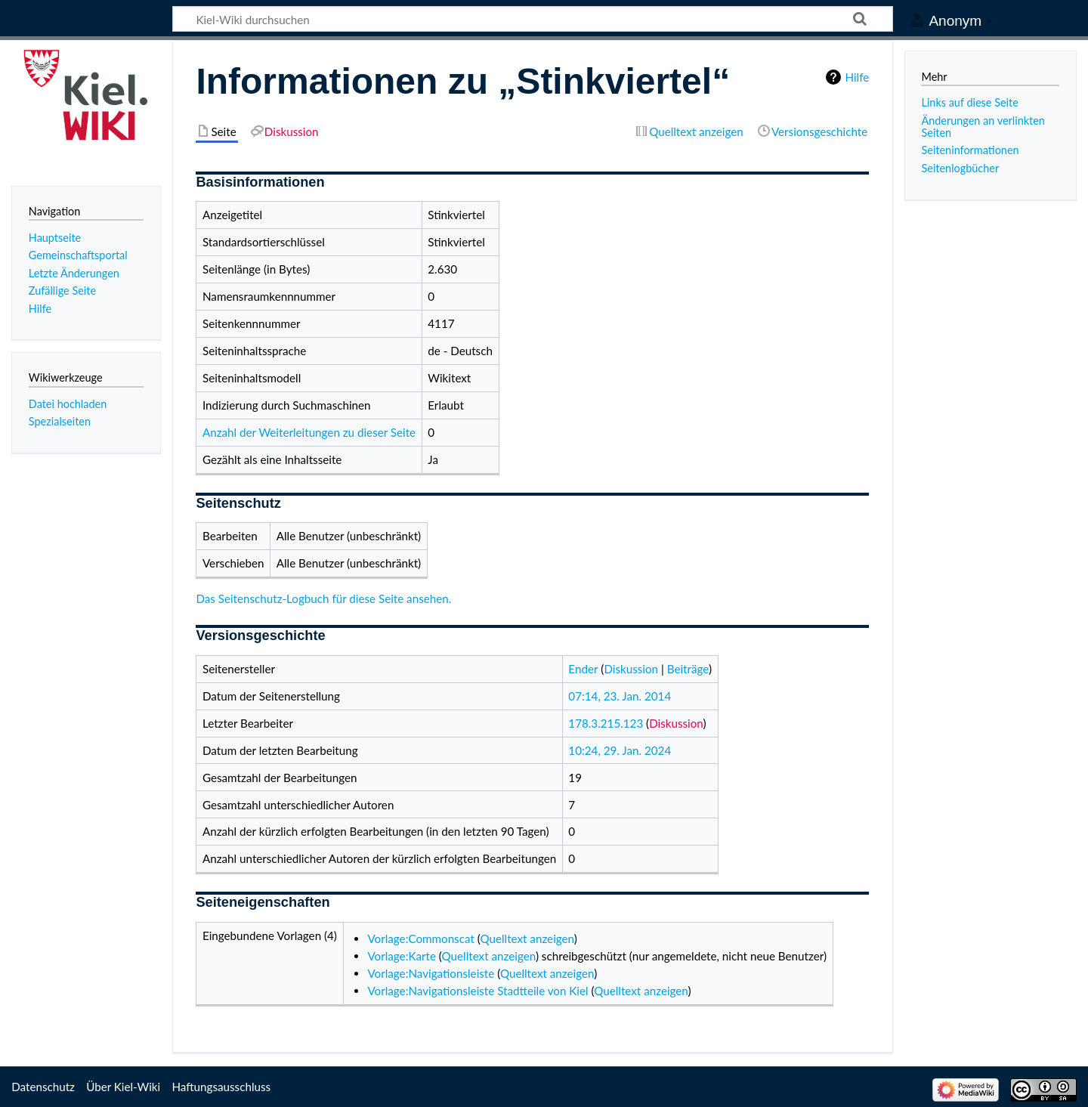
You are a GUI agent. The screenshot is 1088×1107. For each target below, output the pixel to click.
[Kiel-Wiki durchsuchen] (532, 19)
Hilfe (857, 77)
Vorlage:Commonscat (420, 938)
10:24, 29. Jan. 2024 (619, 750)
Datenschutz (43, 1086)
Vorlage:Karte (401, 956)
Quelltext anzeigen (526, 938)
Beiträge (688, 669)
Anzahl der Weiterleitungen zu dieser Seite (309, 432)
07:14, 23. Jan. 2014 (619, 696)
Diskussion (631, 669)
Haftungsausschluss (221, 1086)
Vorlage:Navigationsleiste (430, 973)
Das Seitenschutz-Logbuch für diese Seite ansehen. (323, 598)
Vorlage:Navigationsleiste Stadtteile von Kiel (477, 990)
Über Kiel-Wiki (123, 1086)
